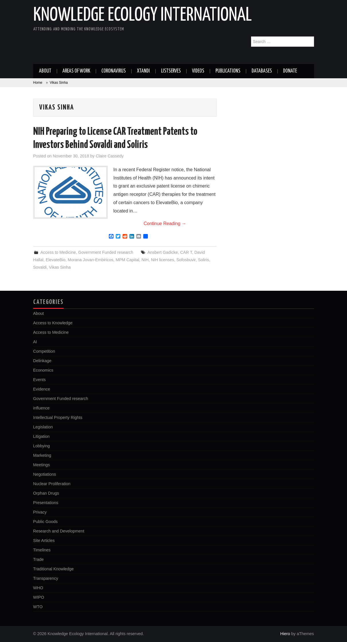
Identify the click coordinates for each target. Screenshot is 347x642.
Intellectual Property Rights (58, 417)
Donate (290, 71)
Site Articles (44, 540)
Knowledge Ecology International (142, 15)
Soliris (203, 259)
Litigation (41, 436)
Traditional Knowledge (53, 569)
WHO (38, 588)
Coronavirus (113, 71)
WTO (38, 606)
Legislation (43, 427)
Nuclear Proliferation (51, 483)
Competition (44, 351)
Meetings (41, 465)
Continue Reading (165, 223)
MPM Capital (127, 259)
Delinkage (42, 360)
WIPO (38, 597)
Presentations (45, 502)
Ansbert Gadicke (162, 252)
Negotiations (44, 474)
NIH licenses (162, 259)
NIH (145, 259)
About (45, 71)
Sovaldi (40, 267)
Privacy (40, 512)
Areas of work (76, 71)
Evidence (41, 389)
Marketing (42, 455)
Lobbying (41, 446)
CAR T (186, 252)
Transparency (45, 578)
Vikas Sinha (60, 267)
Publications (227, 71)
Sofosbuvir (185, 259)
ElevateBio (56, 259)
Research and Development (58, 531)
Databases (262, 71)
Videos (198, 71)
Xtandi (143, 71)
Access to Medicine (58, 252)
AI (35, 341)
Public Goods (45, 521)
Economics (43, 370)
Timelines (42, 550)
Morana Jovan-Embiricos (90, 259)
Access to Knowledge (53, 323)
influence (41, 408)
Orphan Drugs (46, 493)
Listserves (171, 71)
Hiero (285, 633)
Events (39, 379)
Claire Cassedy (110, 156)
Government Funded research (105, 252)
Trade (38, 559)
